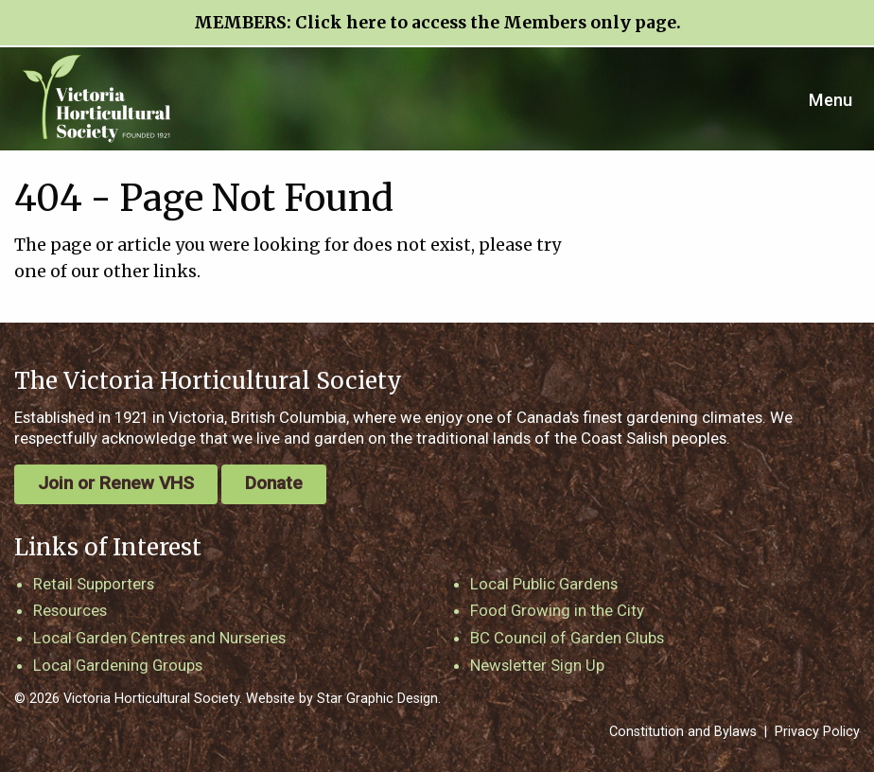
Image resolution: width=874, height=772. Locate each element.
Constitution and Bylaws (683, 732)
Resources (70, 610)
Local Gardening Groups (117, 665)
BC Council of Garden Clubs (567, 637)
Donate (274, 483)
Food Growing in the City (557, 610)
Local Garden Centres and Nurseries (159, 637)
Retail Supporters (93, 583)
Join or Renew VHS (116, 483)
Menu (830, 100)
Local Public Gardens (544, 583)
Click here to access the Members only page (485, 22)
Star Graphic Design (377, 699)
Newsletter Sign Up (537, 665)
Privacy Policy (817, 732)
